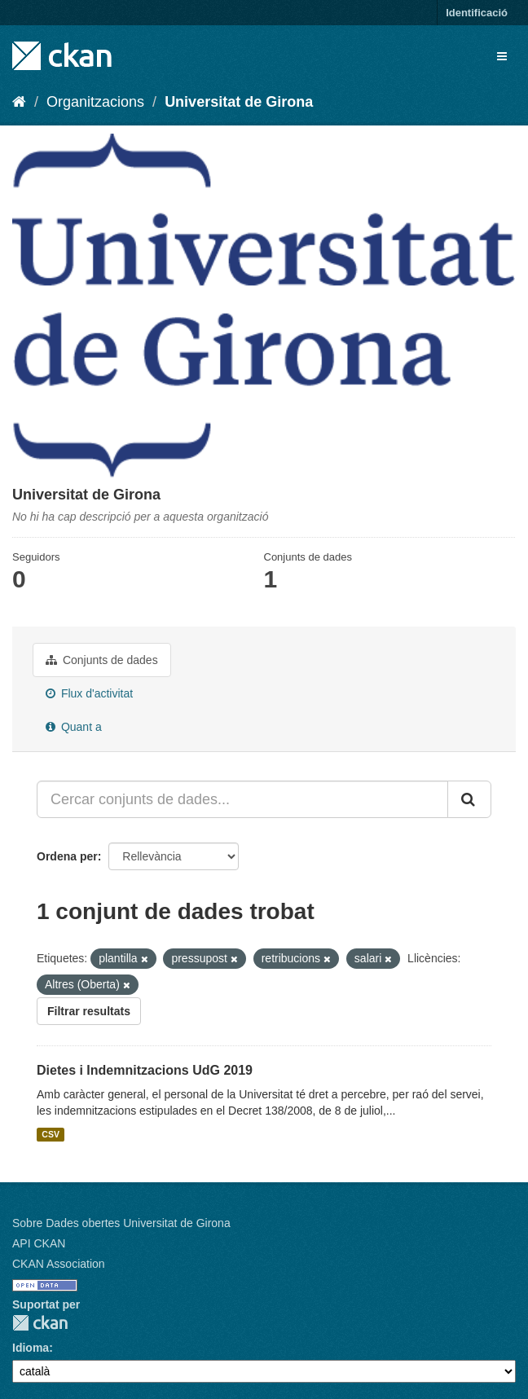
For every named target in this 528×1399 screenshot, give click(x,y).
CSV (50, 1134)
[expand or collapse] (502, 56)
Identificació (477, 13)
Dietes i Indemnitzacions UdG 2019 (145, 1070)
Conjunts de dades (102, 660)
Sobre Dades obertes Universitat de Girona (121, 1223)
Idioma (30, 1347)
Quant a (74, 726)
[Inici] (19, 102)
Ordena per (67, 856)
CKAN (40, 1322)
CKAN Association (58, 1263)
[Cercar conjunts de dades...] (242, 799)
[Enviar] (469, 799)
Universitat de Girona (239, 102)
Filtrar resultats (88, 1011)
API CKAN (38, 1243)
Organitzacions (95, 102)
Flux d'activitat (89, 693)
